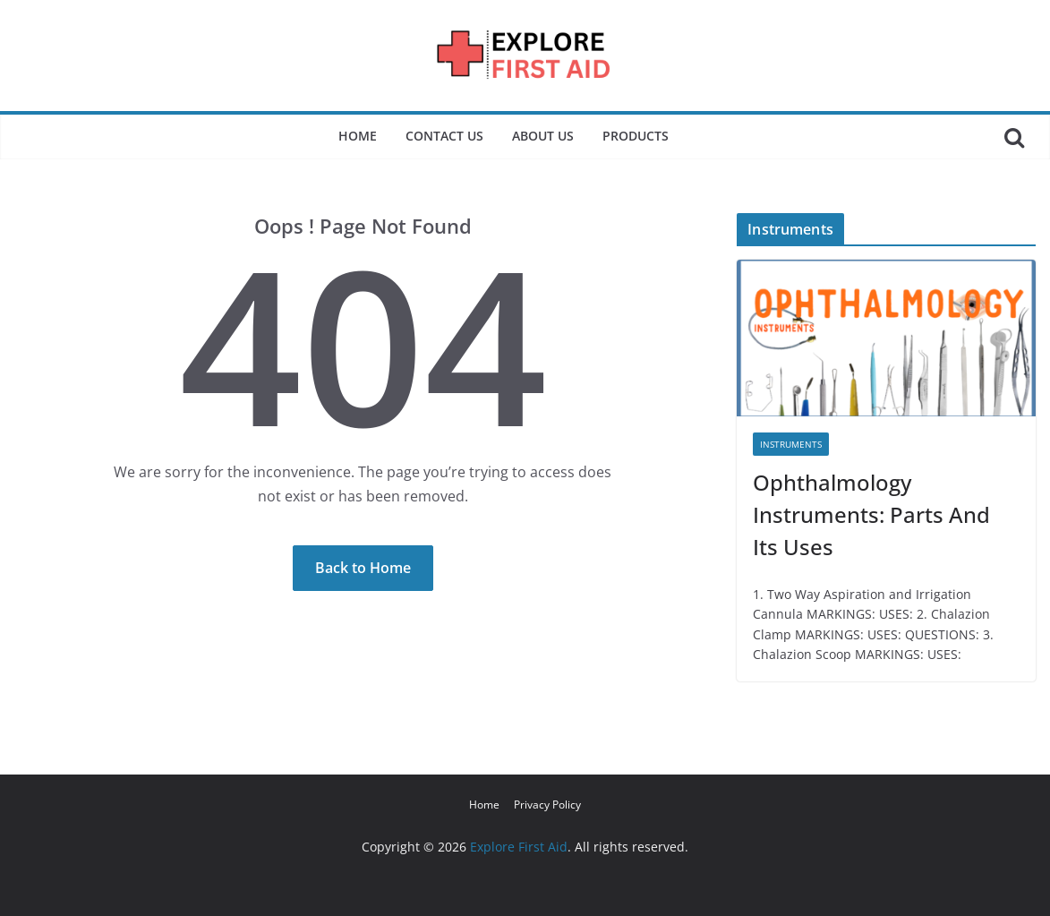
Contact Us (444, 135)
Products (635, 135)
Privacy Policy (547, 804)
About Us (543, 135)
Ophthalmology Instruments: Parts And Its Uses (871, 514)
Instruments (791, 444)
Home (357, 135)
